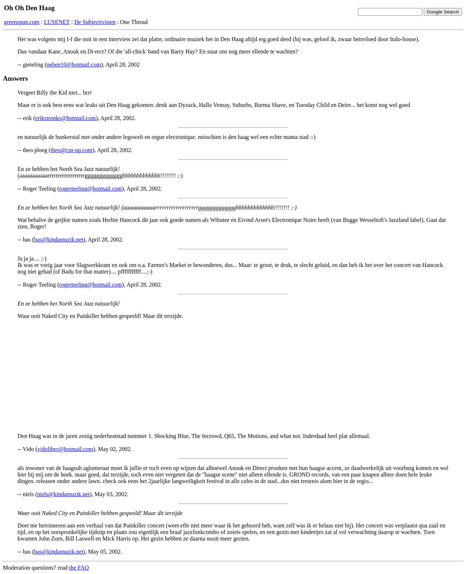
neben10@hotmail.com (74, 64)
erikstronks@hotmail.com (65, 118)
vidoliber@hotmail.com (65, 449)
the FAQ (79, 568)
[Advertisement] (233, 376)
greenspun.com (21, 22)
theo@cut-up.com (71, 150)
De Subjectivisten (94, 22)
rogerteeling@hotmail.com (90, 189)
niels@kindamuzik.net (63, 494)
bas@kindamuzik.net (58, 239)
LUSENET (57, 22)
